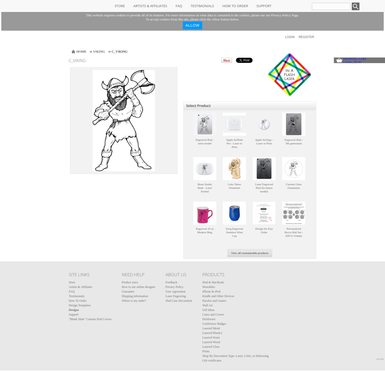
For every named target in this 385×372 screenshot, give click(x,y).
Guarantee (128, 291)
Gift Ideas (208, 310)
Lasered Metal (211, 328)
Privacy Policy (174, 287)
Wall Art (207, 305)
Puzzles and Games (214, 301)
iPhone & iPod (211, 291)
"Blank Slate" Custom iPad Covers (90, 319)
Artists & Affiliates (150, 6)
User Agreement (175, 291)
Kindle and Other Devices (218, 296)
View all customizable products (249, 252)
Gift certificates (211, 360)
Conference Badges (214, 324)
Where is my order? (134, 301)
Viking (99, 51)
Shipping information (135, 296)
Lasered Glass (211, 346)
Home (81, 51)
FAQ (179, 6)
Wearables (208, 287)
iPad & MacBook (213, 282)
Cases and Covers (213, 314)
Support (263, 6)
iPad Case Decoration (178, 301)
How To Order (235, 6)
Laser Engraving (175, 296)
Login (290, 37)
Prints (205, 351)
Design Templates (80, 305)
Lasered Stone (211, 337)
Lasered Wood (211, 342)
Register (306, 37)
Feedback (171, 282)
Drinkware (208, 319)
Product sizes (130, 282)
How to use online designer (138, 287)
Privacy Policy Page (284, 15)
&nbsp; (204, 124)
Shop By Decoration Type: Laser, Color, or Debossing (235, 356)
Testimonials (202, 6)
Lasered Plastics (212, 333)
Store (120, 6)
